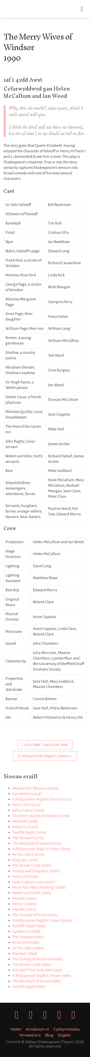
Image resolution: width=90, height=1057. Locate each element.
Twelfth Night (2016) (29, 832)
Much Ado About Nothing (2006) (39, 887)
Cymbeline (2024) (27, 794)
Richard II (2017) (25, 827)
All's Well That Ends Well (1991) (37, 970)
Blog (49, 1035)
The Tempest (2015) (28, 838)
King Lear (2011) (25, 860)
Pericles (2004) (24, 898)
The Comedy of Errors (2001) (35, 915)
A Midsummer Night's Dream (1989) (41, 976)
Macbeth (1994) (25, 953)
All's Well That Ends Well (45, 745)
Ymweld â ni (30, 1035)
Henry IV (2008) (25, 876)
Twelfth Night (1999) (29, 926)
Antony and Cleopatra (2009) (36, 871)
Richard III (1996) (26, 942)
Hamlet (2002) (24, 909)
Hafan (16, 1029)
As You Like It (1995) (28, 948)
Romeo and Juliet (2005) (32, 893)
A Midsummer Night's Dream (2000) (42, 920)
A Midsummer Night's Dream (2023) (42, 799)
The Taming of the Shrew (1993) (37, 959)
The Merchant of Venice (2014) (36, 843)
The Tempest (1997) (27, 937)
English (64, 1035)
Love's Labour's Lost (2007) (33, 882)
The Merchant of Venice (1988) (36, 981)
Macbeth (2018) (25, 821)
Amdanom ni (37, 1029)
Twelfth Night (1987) (28, 987)
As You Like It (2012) (28, 854)
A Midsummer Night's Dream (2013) (41, 849)
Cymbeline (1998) (26, 931)
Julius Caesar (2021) (28, 810)
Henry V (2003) (24, 904)
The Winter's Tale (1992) (31, 965)
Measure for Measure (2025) (35, 788)
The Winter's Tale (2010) (32, 865)
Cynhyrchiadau (66, 1029)
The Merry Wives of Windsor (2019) (40, 816)
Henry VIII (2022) (26, 805)
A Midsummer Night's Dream (45, 756)
